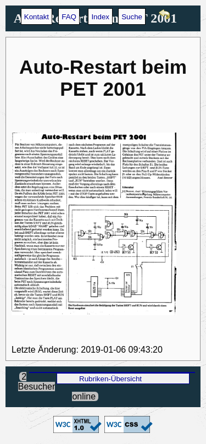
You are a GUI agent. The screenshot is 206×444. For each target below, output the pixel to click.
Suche (131, 17)
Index (100, 17)
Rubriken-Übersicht (110, 379)
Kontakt (36, 17)
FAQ (69, 17)
